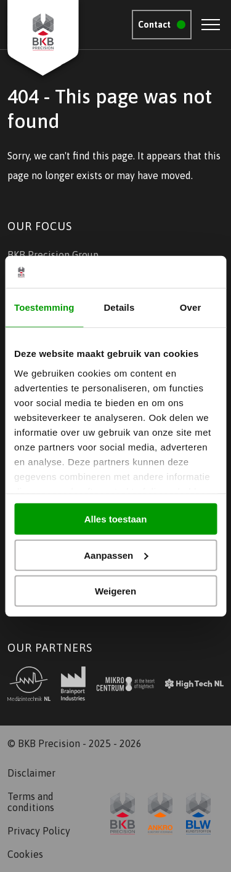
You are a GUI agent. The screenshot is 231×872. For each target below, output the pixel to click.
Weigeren (115, 591)
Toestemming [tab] (44, 307)
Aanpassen (116, 555)
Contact (154, 25)
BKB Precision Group (53, 254)
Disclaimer (31, 772)
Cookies (25, 854)
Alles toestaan (115, 519)
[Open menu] (211, 24)
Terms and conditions (30, 802)
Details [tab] (118, 307)
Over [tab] (190, 307)
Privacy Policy (38, 830)
